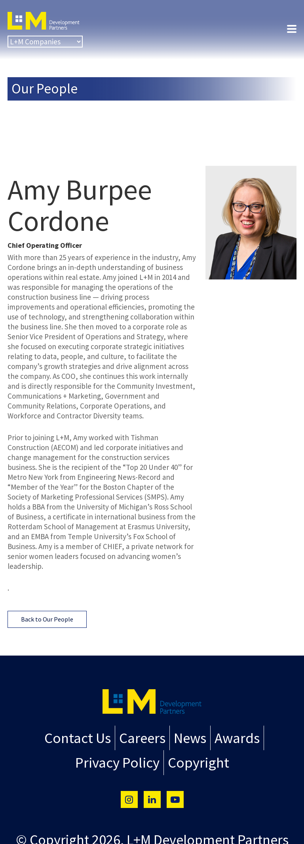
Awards (231, 736)
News (187, 736)
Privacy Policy (121, 759)
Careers (142, 736)
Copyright (194, 759)
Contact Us (82, 736)
